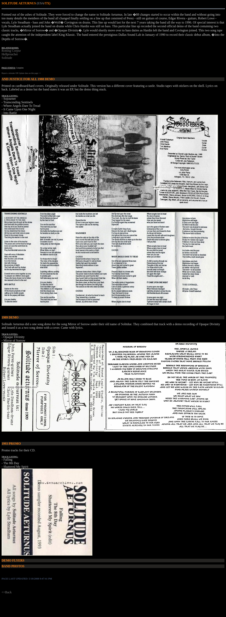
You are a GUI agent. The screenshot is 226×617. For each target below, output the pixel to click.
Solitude (7, 57)
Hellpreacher (10, 54)
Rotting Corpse (11, 50)
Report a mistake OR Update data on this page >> (21, 73)
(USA (40, 3)
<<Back (7, 592)
